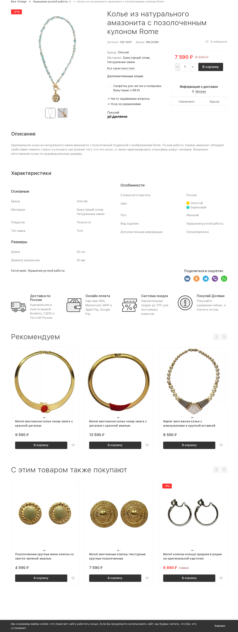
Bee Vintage (19, 1)
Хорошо (219, 625)
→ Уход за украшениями (124, 104)
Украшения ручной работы (50, 1)
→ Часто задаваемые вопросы (128, 98)
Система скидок (154, 296)
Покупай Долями (211, 296)
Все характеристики (121, 68)
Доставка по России (40, 298)
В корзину (210, 67)
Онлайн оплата (97, 296)
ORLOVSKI (152, 42)
